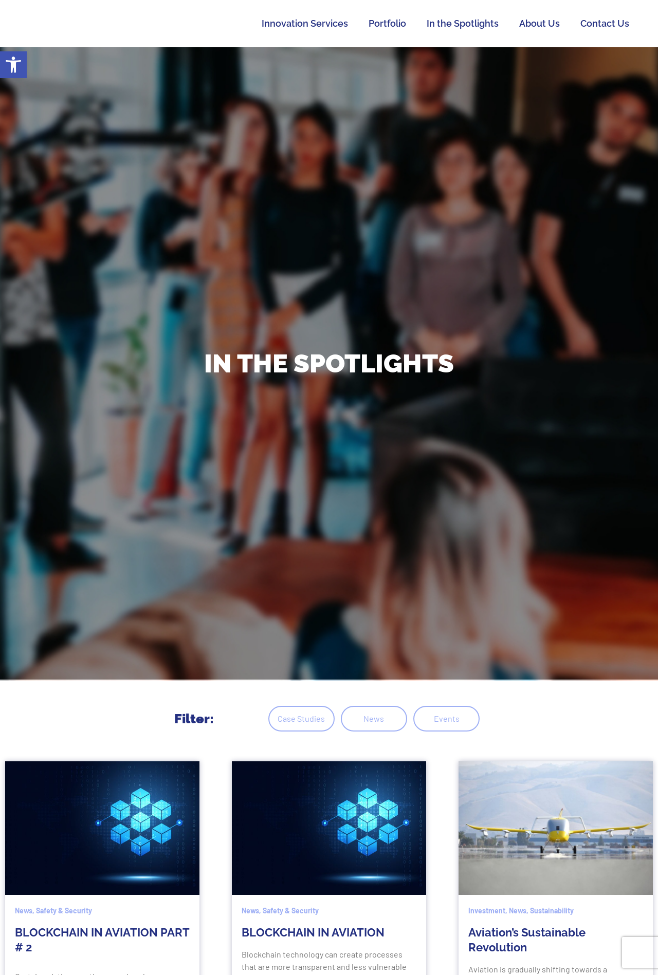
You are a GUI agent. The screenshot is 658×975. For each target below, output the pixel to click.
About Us (539, 23)
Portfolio (387, 23)
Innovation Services (305, 23)
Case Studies (286, 718)
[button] (13, 64)
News (374, 718)
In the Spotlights (463, 23)
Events (461, 718)
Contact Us (604, 23)
